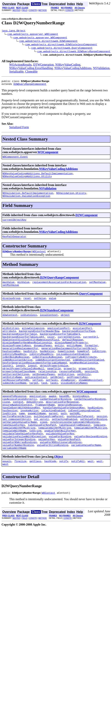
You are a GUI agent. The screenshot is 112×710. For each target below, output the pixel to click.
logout (32, 382)
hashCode (50, 492)
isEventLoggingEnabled (84, 434)
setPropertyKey (77, 396)
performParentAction (16, 441)
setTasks (52, 399)
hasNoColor (47, 365)
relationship (47, 389)
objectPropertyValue (54, 382)
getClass (35, 492)
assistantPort (82, 337)
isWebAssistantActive (17, 375)
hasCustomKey (11, 365)
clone (6, 423)
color (51, 347)
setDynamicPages (43, 392)
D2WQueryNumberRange (16, 257)
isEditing (98, 365)
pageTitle (54, 385)
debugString (34, 423)
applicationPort (58, 337)
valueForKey (46, 468)
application (37, 416)
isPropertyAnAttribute (81, 372)
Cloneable (31, 72)
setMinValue (10, 292)
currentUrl (90, 347)
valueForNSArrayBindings (19, 472)
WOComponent (48, 153)
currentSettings (69, 347)
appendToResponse (14, 416)
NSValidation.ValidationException (26, 200)
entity (59, 358)
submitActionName (14, 403)
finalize (20, 492)
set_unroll (41, 444)
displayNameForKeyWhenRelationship (27, 354)
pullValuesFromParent (49, 441)
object (65, 323)
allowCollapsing (33, 337)
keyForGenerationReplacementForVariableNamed (34, 378)
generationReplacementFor (20, 361)
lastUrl (7, 382)
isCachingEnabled (53, 434)
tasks (54, 403)
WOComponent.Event (15, 159)
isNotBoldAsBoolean (15, 372)
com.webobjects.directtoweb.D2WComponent (48, 41)
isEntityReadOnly (14, 368)
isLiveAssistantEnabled (72, 368)
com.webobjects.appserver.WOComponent (40, 38)
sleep (43, 448)
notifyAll (78, 492)
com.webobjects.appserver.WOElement (32, 34)
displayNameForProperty (71, 354)
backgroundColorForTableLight (23, 347)
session (101, 441)
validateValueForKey (60, 461)
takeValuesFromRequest (75, 451)
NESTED (16, 10)
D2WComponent (86, 219)
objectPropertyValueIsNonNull (23, 385)
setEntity (84, 392)
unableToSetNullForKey (60, 458)
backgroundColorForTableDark (60, 344)
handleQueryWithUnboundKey (21, 430)
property (70, 385)
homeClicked (66, 365)
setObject (57, 396)
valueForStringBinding (52, 475)
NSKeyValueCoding (67, 65)
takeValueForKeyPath (42, 451)
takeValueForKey (13, 451)
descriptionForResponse (62, 423)
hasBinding (95, 430)
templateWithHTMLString (18, 454)
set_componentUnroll (16, 444)
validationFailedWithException (24, 465)
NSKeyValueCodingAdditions (73, 68)
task (44, 403)
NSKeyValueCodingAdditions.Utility (27, 179)
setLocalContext (36, 396)
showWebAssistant (91, 399)
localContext (49, 323)
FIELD (24, 10)
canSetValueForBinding (89, 420)
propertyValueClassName (18, 389)
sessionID (91, 389)
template (99, 451)
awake (52, 416)
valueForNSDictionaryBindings (61, 472)
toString (35, 458)
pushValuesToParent (80, 441)
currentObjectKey (14, 224)
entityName (74, 358)
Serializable (16, 72)
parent (53, 437)
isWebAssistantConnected (52, 375)
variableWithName (14, 479)
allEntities (10, 337)
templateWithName (14, 458)
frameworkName (45, 427)
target (33, 403)
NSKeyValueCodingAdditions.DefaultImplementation (37, 176)
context (18, 423)
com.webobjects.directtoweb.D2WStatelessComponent (61, 45)
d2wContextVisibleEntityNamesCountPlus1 (30, 351)
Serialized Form (19, 129)
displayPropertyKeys (16, 358)
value (52, 306)
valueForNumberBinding (18, 475)
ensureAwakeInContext (17, 427)
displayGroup (11, 306)
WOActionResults (20, 65)
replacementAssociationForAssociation (59, 289)
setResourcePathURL (15, 399)
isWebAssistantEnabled (88, 375)
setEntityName (12, 396)
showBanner (68, 399)
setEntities (66, 392)
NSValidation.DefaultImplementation (27, 197)
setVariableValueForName (19, 448)
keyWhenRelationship (84, 378)
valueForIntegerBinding (18, 468)
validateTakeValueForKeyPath (22, 461)
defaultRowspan (72, 351)
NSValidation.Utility (71, 197)
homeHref (83, 365)
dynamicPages (43, 358)
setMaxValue (97, 289)
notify (63, 492)
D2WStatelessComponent (57, 318)
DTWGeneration (43, 65)
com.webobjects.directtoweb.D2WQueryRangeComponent (73, 52)
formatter (91, 358)
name (22, 437)
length (20, 382)
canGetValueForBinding (55, 420)
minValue (23, 289)
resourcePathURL (70, 389)
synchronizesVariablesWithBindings (75, 448)
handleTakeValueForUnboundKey (64, 430)
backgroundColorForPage (78, 340)
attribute (9, 340)
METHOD (42, 10)
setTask (37, 399)
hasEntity (30, 365)
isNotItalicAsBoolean (47, 372)
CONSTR (33, 10)
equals (6, 492)
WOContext (39, 257)
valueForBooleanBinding (90, 465)
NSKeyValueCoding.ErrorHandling (31, 68)
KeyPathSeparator (14, 242)
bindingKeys (81, 416)
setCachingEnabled (64, 444)
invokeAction (29, 434)
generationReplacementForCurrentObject (69, 361)
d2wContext (9, 323)
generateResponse (70, 427)
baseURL (64, 416)
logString (9, 437)
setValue (40, 306)
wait (91, 492)
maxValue (8, 289)
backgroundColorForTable (19, 344)
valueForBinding (60, 465)
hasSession (9, 434)
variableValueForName (86, 475)
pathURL (75, 437)
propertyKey (87, 385)
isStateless (28, 323)
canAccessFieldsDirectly (19, 420)
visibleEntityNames (74, 403)
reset (27, 306)
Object (58, 487)
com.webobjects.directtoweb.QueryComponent (61, 48)
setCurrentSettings (15, 392)
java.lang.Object (13, 31)
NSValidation (101, 68)
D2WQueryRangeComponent (29, 85)
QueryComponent (91, 301)
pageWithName (37, 437)
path (64, 437)
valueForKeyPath (69, 468)
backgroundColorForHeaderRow (39, 340)
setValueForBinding (93, 444)
